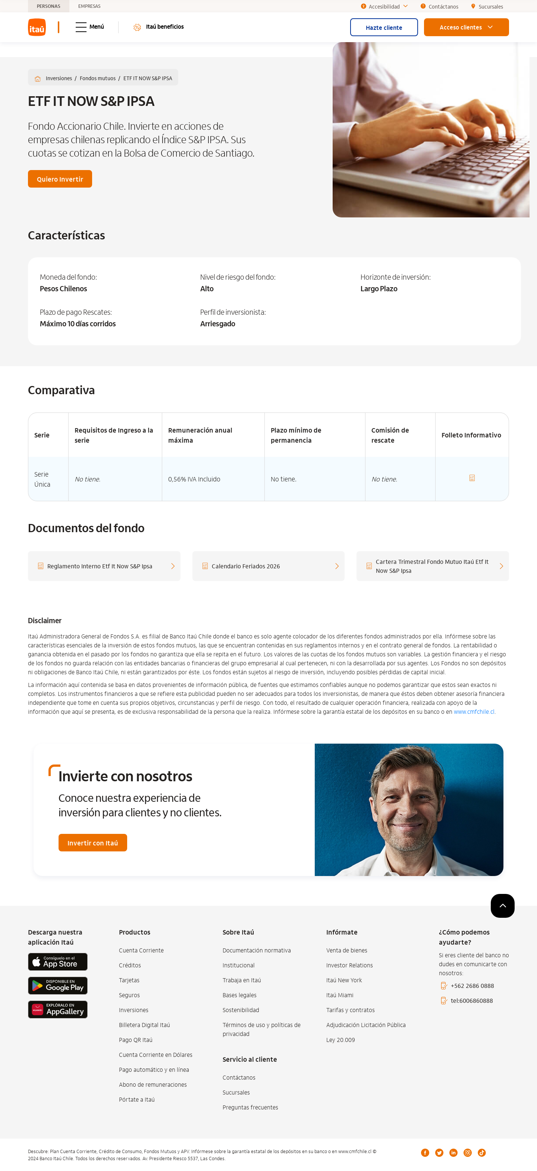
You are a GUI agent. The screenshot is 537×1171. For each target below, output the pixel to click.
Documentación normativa (257, 950)
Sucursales (236, 1092)
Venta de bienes (346, 950)
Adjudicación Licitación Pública (366, 1025)
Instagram (468, 1153)
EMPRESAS (89, 6)
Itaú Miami (340, 995)
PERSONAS (48, 6)
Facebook (425, 1153)
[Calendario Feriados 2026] (268, 566)
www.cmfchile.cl (474, 711)
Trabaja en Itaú (242, 980)
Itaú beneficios (158, 27)
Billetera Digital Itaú (144, 1025)
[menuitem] (37, 27)
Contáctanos (239, 1077)
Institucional (239, 965)
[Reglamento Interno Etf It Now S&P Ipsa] (104, 566)
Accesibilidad (384, 6)
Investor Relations (349, 965)
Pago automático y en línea (154, 1069)
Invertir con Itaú (92, 842)
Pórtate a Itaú (137, 1099)
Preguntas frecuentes (250, 1107)
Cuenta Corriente (141, 950)
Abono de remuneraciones (153, 1084)
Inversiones (59, 78)
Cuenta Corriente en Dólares (155, 1054)
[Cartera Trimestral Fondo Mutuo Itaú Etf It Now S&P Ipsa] (433, 566)
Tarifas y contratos (350, 1010)
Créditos (130, 965)
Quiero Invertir (60, 179)
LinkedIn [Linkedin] (453, 1153)
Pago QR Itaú (136, 1039)
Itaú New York (344, 980)
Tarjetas (129, 980)
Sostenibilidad (241, 1010)
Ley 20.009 (340, 1039)
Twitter (439, 1153)
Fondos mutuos (98, 78)
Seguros (129, 995)
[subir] (503, 906)
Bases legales (240, 995)
